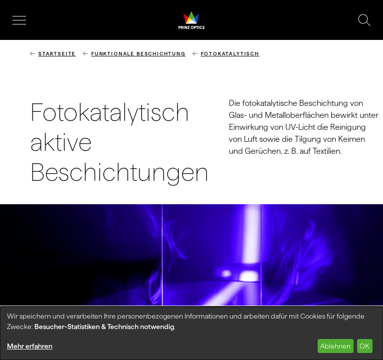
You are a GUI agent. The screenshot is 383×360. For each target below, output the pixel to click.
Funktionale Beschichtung (138, 53)
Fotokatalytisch (230, 53)
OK (365, 346)
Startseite (57, 53)
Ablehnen (335, 346)
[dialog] (191, 333)
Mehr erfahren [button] (29, 346)
